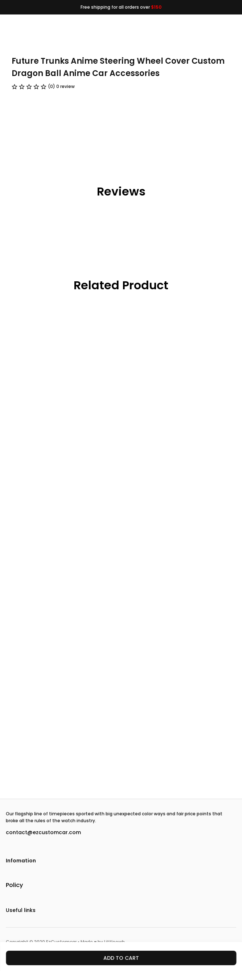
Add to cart (121, 958)
